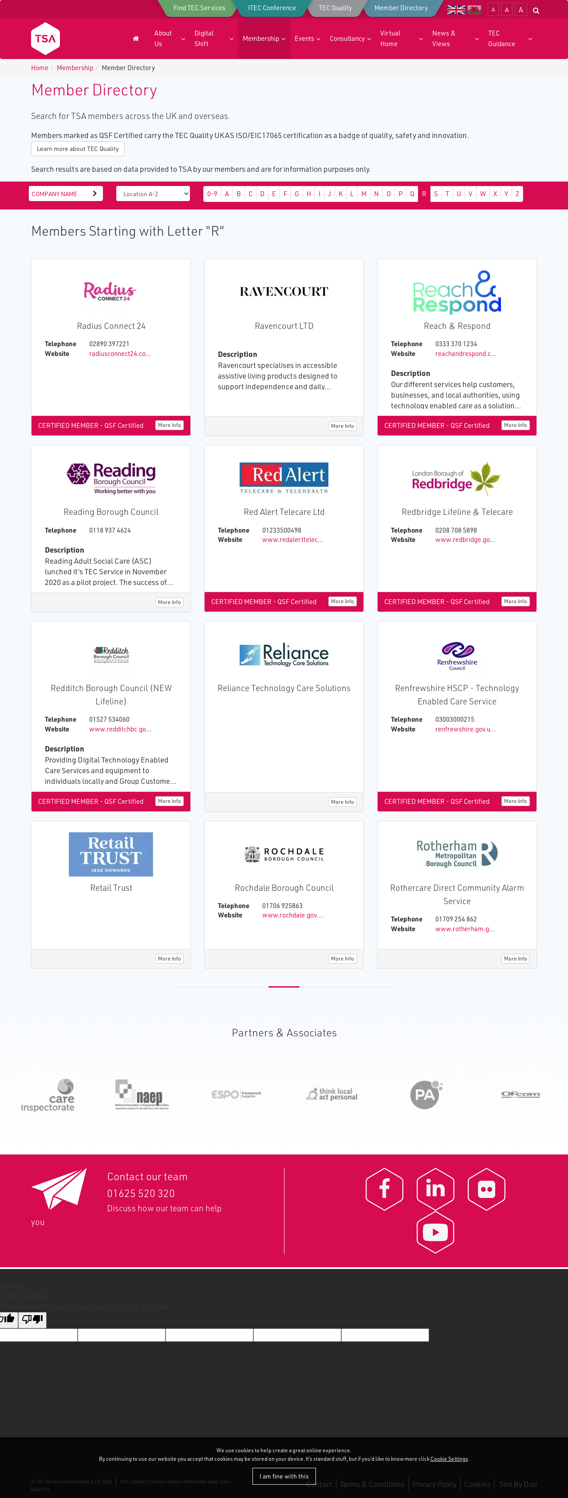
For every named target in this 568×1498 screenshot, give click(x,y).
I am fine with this (284, 1476)
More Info (169, 425)
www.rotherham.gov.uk (469, 929)
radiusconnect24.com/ (121, 353)
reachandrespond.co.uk (469, 353)
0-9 (212, 194)
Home (39, 67)
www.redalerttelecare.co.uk (303, 539)
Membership (75, 67)
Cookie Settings (449, 1458)
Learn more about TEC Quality (78, 148)
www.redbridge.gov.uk (468, 539)
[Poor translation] (32, 1320)
